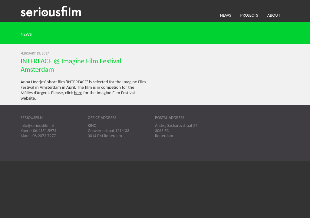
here (78, 92)
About (273, 15)
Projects (249, 15)
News (225, 15)
